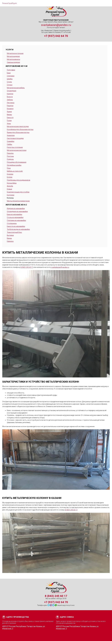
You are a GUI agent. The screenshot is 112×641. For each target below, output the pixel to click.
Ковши (9, 189)
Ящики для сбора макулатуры (18, 132)
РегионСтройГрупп (9, 3)
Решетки (10, 106)
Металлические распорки (16, 150)
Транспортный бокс (14, 232)
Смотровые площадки (15, 138)
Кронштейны (12, 183)
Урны (9, 123)
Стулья (9, 85)
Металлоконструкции (15, 53)
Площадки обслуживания (16, 162)
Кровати (10, 109)
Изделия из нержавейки (16, 208)
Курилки (10, 174)
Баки (9, 73)
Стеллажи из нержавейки (16, 220)
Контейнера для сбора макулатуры (20, 129)
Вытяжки (10, 235)
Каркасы (10, 241)
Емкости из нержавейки (16, 226)
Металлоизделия (13, 56)
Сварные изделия (13, 62)
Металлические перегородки (18, 126)
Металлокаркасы (13, 59)
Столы (9, 82)
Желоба (10, 186)
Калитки (10, 94)
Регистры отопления (15, 147)
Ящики (9, 111)
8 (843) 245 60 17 (27, 267)
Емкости (10, 117)
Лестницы (10, 103)
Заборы (10, 100)
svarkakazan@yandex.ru (56, 25)
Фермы (9, 114)
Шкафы (9, 79)
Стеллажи (10, 76)
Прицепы (10, 153)
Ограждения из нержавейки (17, 211)
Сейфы (9, 144)
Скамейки (10, 141)
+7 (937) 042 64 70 (56, 36)
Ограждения (11, 91)
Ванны (9, 238)
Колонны (10, 198)
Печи (9, 168)
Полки (9, 120)
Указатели (11, 135)
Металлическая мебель (16, 88)
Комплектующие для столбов (18, 192)
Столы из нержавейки (15, 217)
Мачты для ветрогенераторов (18, 201)
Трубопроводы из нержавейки (18, 229)
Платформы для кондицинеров (18, 180)
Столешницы (12, 223)
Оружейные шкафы (14, 165)
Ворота (10, 97)
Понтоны (10, 156)
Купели (9, 177)
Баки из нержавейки (14, 214)
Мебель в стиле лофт (15, 171)
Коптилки (10, 195)
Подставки (11, 70)
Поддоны (10, 159)
